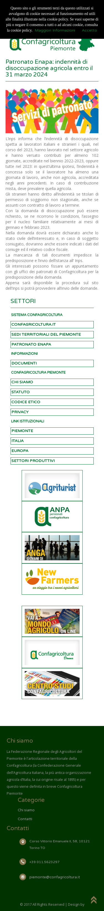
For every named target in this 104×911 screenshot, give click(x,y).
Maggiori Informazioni (55, 30)
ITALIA (17, 440)
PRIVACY (20, 412)
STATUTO (20, 392)
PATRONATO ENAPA (31, 344)
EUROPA (19, 450)
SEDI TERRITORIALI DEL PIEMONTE (46, 334)
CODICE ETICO (25, 402)
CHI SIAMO (22, 382)
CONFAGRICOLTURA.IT (33, 324)
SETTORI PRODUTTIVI (33, 460)
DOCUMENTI (24, 363)
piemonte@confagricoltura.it (54, 877)
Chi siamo (26, 810)
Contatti (25, 819)
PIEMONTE (22, 430)
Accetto (89, 30)
